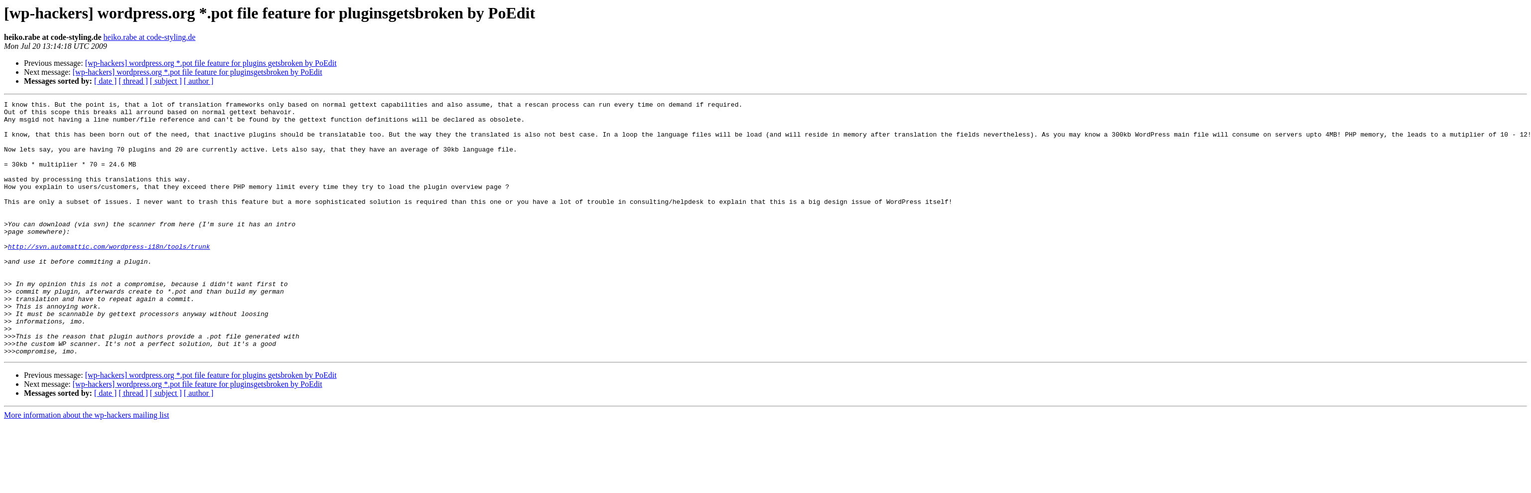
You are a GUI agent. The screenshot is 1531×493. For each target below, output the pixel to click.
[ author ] (199, 81)
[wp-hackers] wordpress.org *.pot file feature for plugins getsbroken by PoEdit (211, 63)
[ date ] (105, 81)
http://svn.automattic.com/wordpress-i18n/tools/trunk (109, 276)
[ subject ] (166, 81)
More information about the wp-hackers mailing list (86, 466)
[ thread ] (133, 81)
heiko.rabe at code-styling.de (150, 37)
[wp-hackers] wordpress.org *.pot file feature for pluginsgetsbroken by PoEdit (197, 72)
